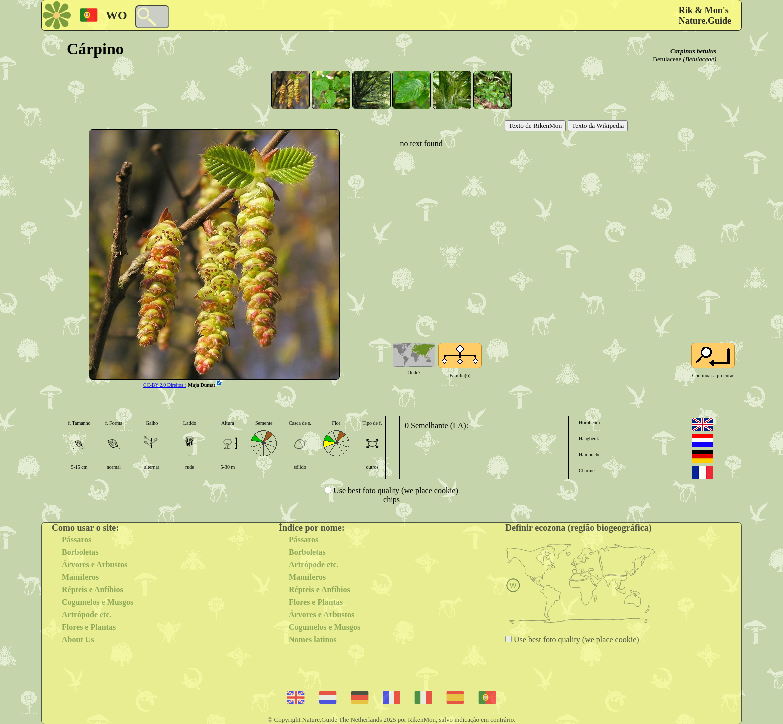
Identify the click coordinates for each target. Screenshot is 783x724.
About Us (78, 639)
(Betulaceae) (699, 59)
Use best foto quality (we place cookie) (394, 490)
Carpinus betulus (693, 51)
